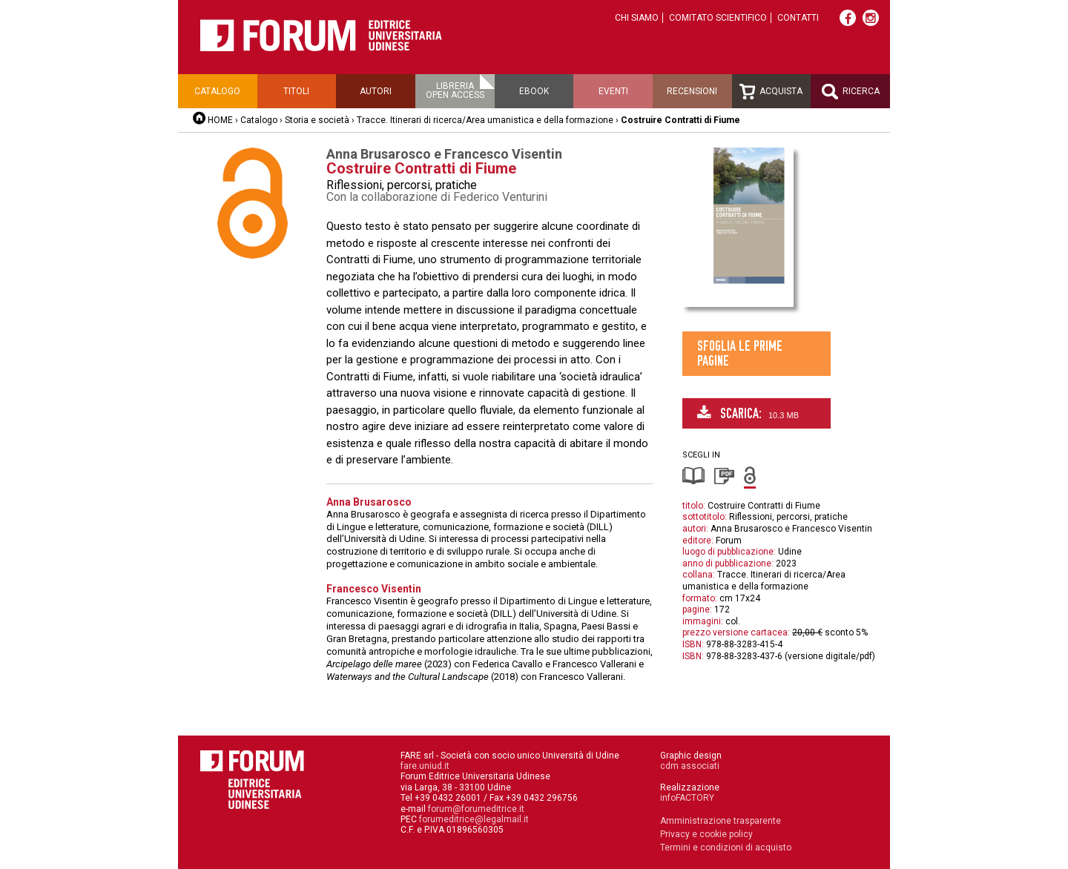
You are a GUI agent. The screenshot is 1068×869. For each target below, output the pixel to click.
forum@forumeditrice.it (476, 809)
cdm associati (689, 766)
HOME (220, 120)
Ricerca (851, 91)
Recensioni (692, 91)
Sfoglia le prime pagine (739, 353)
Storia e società (317, 120)
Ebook (534, 91)
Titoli (296, 91)
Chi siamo (637, 18)
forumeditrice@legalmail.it (474, 819)
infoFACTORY (687, 798)
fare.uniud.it (424, 766)
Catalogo (217, 91)
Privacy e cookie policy (706, 834)
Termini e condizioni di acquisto (725, 847)
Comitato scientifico (718, 18)
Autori (376, 91)
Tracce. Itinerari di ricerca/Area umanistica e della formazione (485, 120)
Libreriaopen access (455, 90)
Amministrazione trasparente (720, 821)
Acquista (770, 91)
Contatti (798, 18)
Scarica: (748, 413)
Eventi (613, 91)
